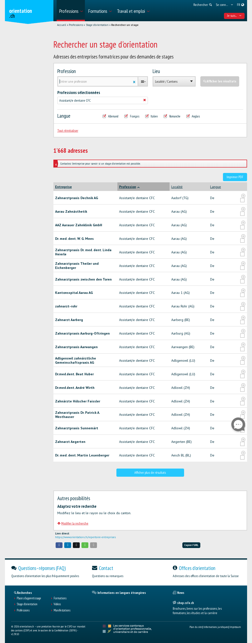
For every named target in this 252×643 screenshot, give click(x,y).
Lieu (156, 71)
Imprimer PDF (235, 177)
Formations (60, 598)
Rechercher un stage (125, 25)
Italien (151, 116)
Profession (66, 71)
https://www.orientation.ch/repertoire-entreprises (85, 537)
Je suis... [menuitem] (234, 15)
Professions (76, 25)
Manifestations (62, 610)
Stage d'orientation (97, 25)
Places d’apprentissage (29, 598)
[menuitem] (71, 10)
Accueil (61, 25)
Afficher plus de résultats (150, 472)
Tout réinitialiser (67, 130)
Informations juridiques (216, 627)
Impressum (235, 627)
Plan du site (195, 627)
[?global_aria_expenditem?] (243, 196)
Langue (63, 116)
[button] (59, 545)
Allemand (111, 116)
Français (131, 116)
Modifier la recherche (73, 523)
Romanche (172, 116)
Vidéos (57, 604)
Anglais (193, 116)
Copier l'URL (191, 545)
